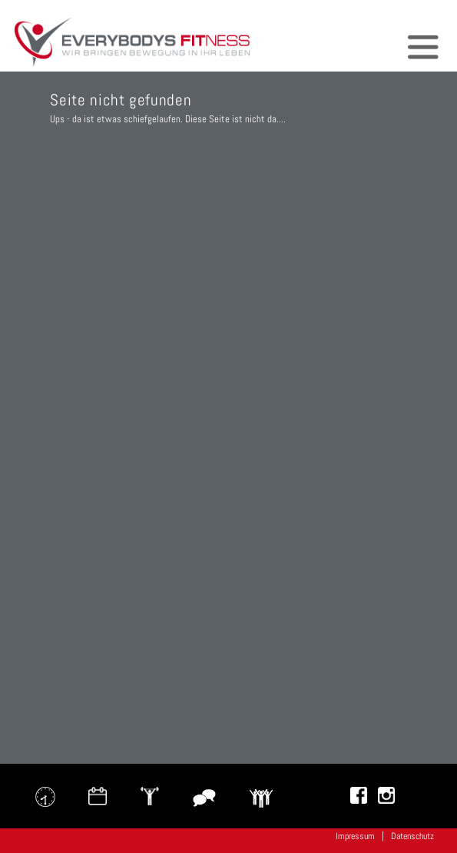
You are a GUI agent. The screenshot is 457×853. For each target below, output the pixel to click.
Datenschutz (412, 836)
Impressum (355, 836)
